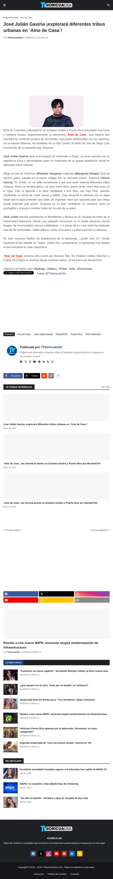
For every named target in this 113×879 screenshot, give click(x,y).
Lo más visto (13, 662)
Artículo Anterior (13, 530)
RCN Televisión (93, 334)
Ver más (106, 387)
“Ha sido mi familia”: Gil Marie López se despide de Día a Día (54, 798)
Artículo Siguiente (99, 530)
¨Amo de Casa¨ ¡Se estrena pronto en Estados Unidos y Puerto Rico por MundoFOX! (50, 503)
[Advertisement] (58, 67)
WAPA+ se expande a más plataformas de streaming (49, 783)
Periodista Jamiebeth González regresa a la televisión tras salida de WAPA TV (63, 769)
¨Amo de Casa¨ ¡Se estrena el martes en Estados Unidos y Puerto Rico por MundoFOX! (52, 463)
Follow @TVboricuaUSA (51, 273)
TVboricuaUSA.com (52, 867)
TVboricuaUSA (51, 347)
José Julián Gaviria (43, 334)
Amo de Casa (26, 17)
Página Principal (10, 17)
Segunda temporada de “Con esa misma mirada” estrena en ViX (55, 743)
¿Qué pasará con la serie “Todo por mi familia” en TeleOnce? (54, 685)
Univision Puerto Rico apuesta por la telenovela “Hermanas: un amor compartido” (58, 730)
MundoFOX (61, 334)
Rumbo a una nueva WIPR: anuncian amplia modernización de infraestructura (50, 645)
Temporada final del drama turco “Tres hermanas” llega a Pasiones (57, 699)
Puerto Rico (76, 334)
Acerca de (39, 874)
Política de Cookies (57, 874)
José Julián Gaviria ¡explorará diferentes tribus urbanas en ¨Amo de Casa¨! (45, 424)
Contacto (74, 874)
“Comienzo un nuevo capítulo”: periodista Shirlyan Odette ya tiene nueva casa (64, 671)
